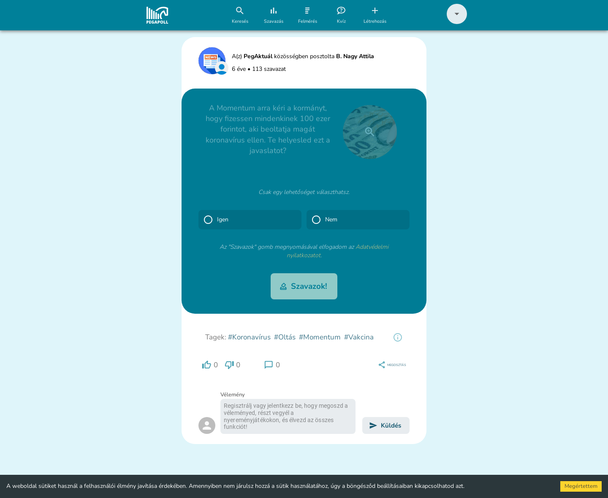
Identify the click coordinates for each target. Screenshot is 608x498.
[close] (370, 132)
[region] (398, 337)
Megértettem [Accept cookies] (581, 486)
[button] (457, 22)
